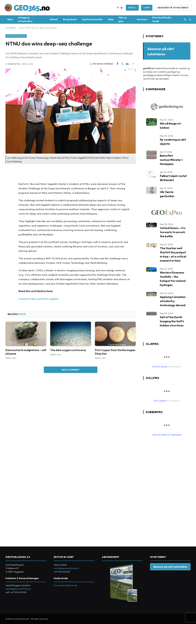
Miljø (110, 19)
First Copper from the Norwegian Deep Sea (115, 351)
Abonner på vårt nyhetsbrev (170, 566)
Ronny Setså (14, 64)
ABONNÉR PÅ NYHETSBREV (173, 7)
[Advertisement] (166, 490)
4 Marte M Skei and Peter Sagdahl (38, 298)
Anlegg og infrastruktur (25, 19)
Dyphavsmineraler (92, 19)
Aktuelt (54, 19)
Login (147, 7)
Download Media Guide (161, 19)
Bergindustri (70, 19)
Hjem (10, 19)
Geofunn (142, 19)
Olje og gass (122, 19)
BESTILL (132, 7)
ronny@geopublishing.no (66, 568)
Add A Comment (71, 370)
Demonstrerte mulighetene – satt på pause (26, 351)
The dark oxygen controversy (68, 350)
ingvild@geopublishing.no (18, 588)
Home (21, 28)
